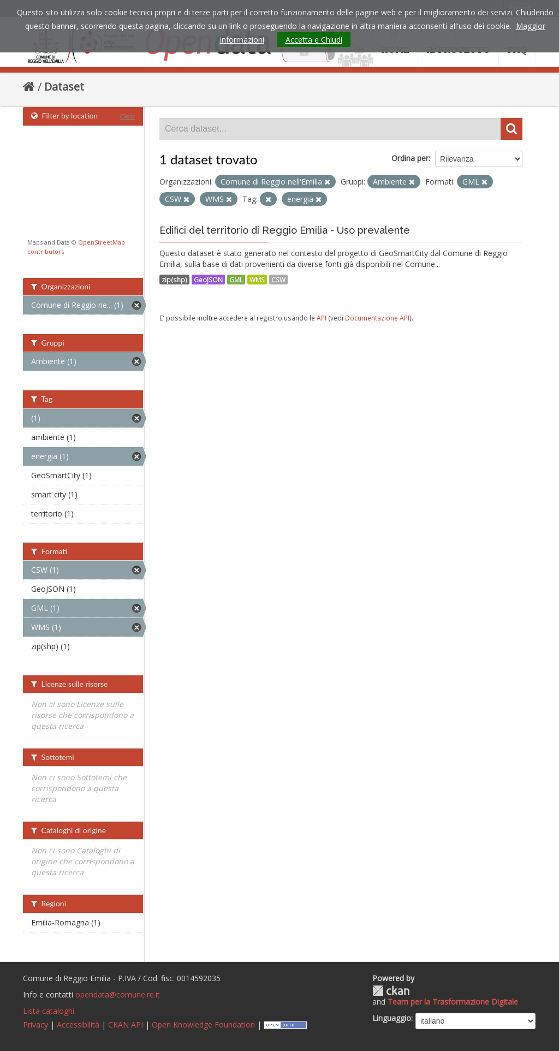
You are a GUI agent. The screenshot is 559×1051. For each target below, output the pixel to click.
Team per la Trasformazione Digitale (453, 1001)
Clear (127, 116)
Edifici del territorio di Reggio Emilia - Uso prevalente (284, 230)
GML (236, 279)
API (321, 317)
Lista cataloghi (48, 1011)
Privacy (35, 1024)
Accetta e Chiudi (314, 39)
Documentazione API (377, 317)
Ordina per (410, 158)
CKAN (390, 990)
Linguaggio (391, 1018)
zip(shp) (174, 279)
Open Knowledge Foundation (203, 1024)
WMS (257, 279)
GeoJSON (208, 279)
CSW (278, 279)
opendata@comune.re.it (117, 994)
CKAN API (125, 1024)
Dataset (64, 86)
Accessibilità (78, 1024)
